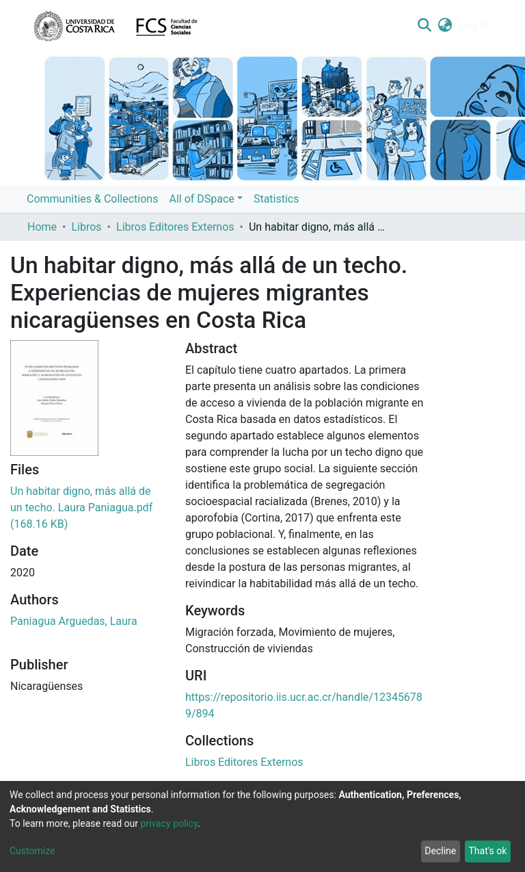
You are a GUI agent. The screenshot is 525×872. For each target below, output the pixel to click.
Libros (86, 226)
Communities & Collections (92, 198)
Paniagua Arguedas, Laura (73, 621)
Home (42, 226)
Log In (474, 25)
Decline (440, 850)
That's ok (487, 850)
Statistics (276, 198)
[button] (445, 26)
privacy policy (169, 823)
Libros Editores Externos (175, 226)
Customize (32, 850)
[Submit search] (424, 26)
